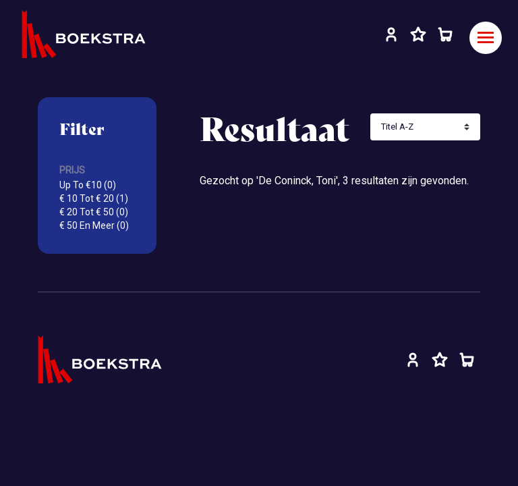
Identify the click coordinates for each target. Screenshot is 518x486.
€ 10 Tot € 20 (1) (93, 198)
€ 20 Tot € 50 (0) (93, 212)
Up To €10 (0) (87, 185)
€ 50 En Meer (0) (94, 225)
